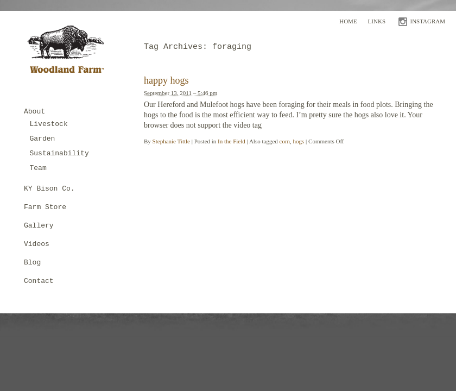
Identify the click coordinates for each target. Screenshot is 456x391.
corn (285, 141)
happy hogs (166, 80)
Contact (39, 281)
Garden (42, 139)
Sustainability (59, 153)
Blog (32, 262)
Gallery (39, 226)
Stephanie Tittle (171, 141)
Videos (36, 244)
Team (38, 168)
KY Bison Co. (49, 189)
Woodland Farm (69, 52)
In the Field (231, 141)
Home (348, 21)
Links (376, 21)
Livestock (49, 124)
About (34, 112)
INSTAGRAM (427, 21)
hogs (299, 141)
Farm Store (45, 207)
